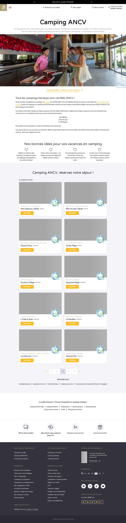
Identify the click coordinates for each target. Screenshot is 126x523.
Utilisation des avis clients (56, 495)
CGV (49, 485)
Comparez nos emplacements (24, 482)
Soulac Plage (71, 246)
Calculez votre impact (55, 476)
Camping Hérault (53, 459)
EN (89, 473)
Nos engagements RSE (21, 485)
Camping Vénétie (53, 456)
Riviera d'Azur (26, 246)
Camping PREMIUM (20, 456)
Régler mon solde (53, 482)
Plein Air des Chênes (74, 209)
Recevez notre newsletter (22, 470)
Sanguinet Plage (73, 282)
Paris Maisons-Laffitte (30, 209)
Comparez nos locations (22, 479)
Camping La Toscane (55, 452)
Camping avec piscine (21, 459)
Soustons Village (27, 282)
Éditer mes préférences (55, 501)
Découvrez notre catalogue (23, 473)
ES (92, 473)
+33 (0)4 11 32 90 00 (32, 509)
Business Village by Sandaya (23, 491)
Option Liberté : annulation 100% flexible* (63, 2)
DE (100, 473)
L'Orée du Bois (27, 319)
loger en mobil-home (102, 102)
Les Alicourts (26, 356)
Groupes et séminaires (21, 488)
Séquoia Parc (71, 356)
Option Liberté (52, 498)
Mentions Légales (53, 488)
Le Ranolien (71, 319)
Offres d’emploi (19, 498)
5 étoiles (47, 102)
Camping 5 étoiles (20, 452)
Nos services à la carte (21, 495)
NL (85, 473)
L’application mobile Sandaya (57, 479)
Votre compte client (54, 473)
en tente (18, 104)
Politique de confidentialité (56, 491)
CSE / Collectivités (20, 476)
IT (103, 473)
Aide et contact (53, 470)
